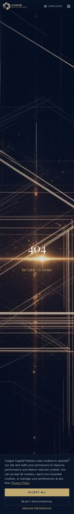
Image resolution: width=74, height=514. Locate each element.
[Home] (15, 6)
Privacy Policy (20, 483)
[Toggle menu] (68, 6)
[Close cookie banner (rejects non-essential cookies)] (69, 459)
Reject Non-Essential (37, 501)
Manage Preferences (37, 508)
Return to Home (37, 270)
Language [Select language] (53, 6)
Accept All (37, 492)
